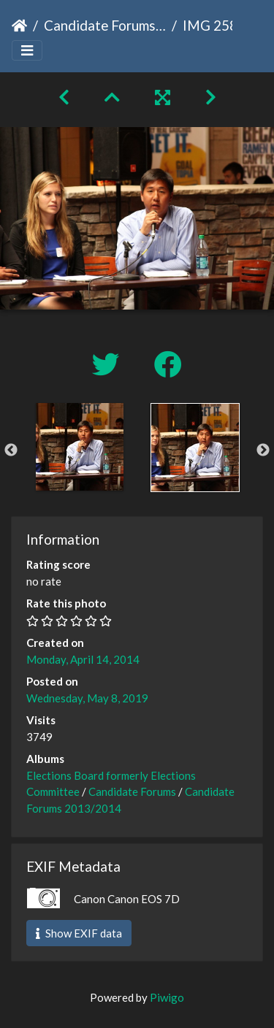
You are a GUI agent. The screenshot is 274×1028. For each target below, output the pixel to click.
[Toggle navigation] (27, 50)
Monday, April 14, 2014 (83, 659)
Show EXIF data (79, 933)
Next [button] (263, 450)
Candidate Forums (132, 791)
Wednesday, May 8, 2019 (87, 698)
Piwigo (167, 997)
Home (19, 25)
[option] (79, 447)
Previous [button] (11, 450)
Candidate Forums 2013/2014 (105, 25)
